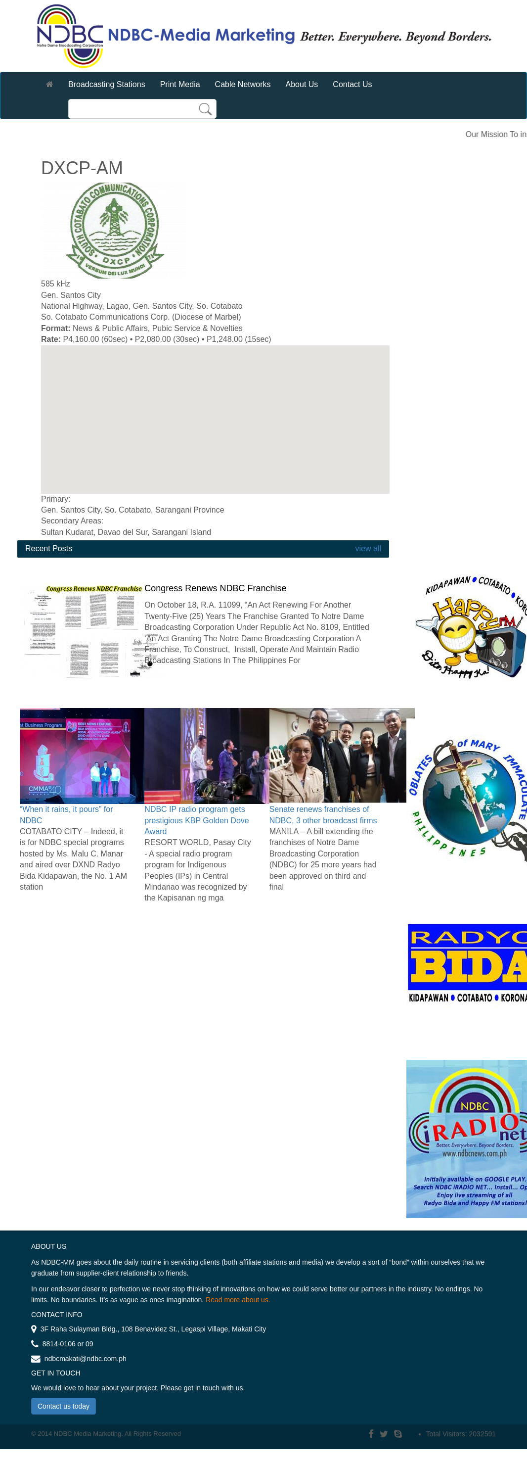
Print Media (180, 84)
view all (367, 548)
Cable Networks (243, 84)
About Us (302, 84)
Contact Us (352, 84)
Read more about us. (238, 1300)
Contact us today (63, 1406)
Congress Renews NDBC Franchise (215, 588)
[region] (215, 419)
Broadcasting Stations (106, 84)
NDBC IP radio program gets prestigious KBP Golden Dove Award (196, 820)
